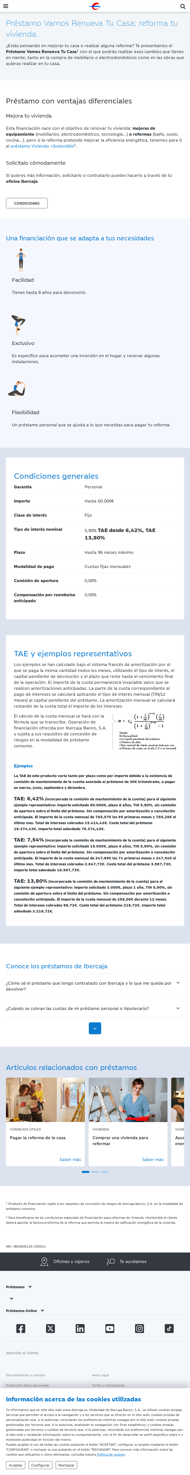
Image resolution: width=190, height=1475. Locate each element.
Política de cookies (111, 1454)
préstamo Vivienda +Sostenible (42, 146)
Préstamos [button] (19, 1286)
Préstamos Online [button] (25, 1310)
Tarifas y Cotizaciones (108, 1385)
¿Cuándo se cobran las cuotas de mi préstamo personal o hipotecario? (77, 1008)
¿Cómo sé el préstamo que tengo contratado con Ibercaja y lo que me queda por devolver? (89, 986)
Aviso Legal (100, 1375)
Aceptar (16, 1465)
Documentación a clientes (25, 1375)
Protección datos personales (27, 1385)
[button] (183, 6)
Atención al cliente (22, 1352)
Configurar (40, 1465)
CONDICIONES (27, 203)
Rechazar (66, 1465)
